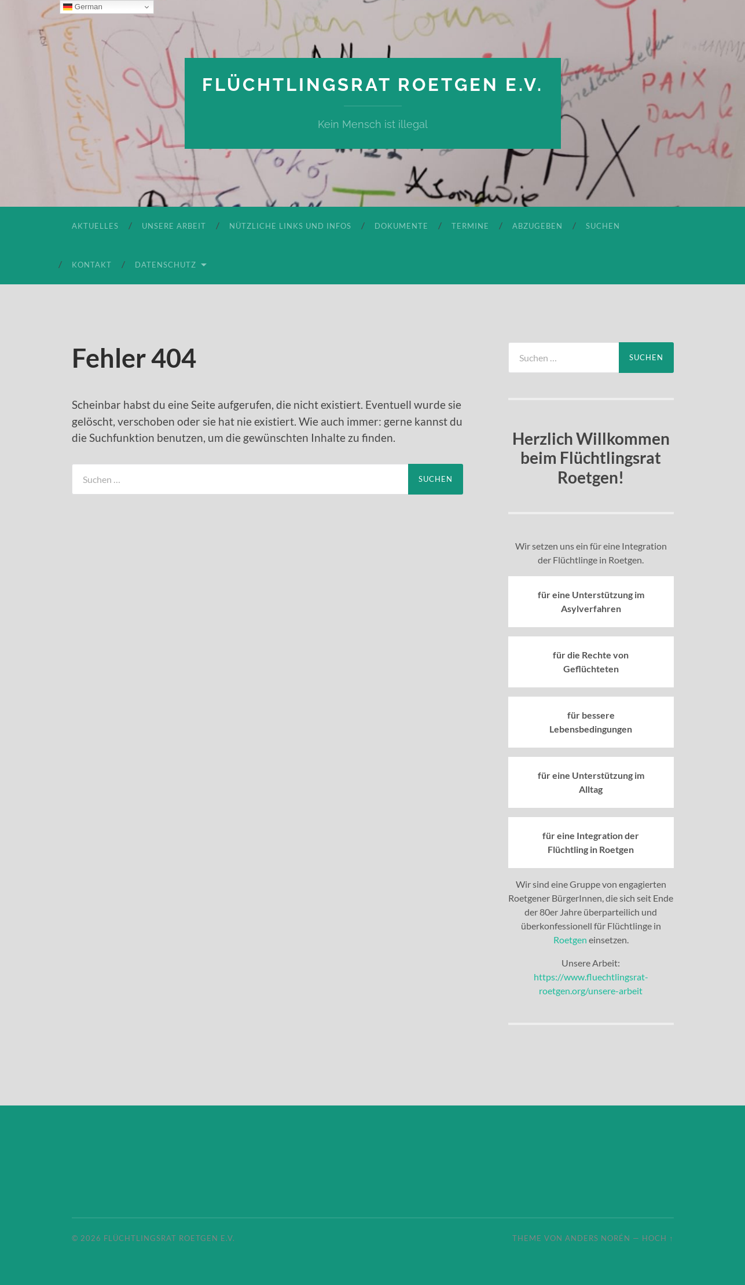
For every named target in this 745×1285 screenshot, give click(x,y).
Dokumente (401, 225)
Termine (470, 225)
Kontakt (92, 264)
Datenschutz (165, 264)
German (82, 7)
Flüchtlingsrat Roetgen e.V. (372, 84)
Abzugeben (537, 225)
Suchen (603, 225)
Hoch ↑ (657, 1238)
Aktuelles (95, 225)
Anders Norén (597, 1238)
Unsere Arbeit (174, 225)
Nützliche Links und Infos (290, 225)
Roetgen (570, 938)
